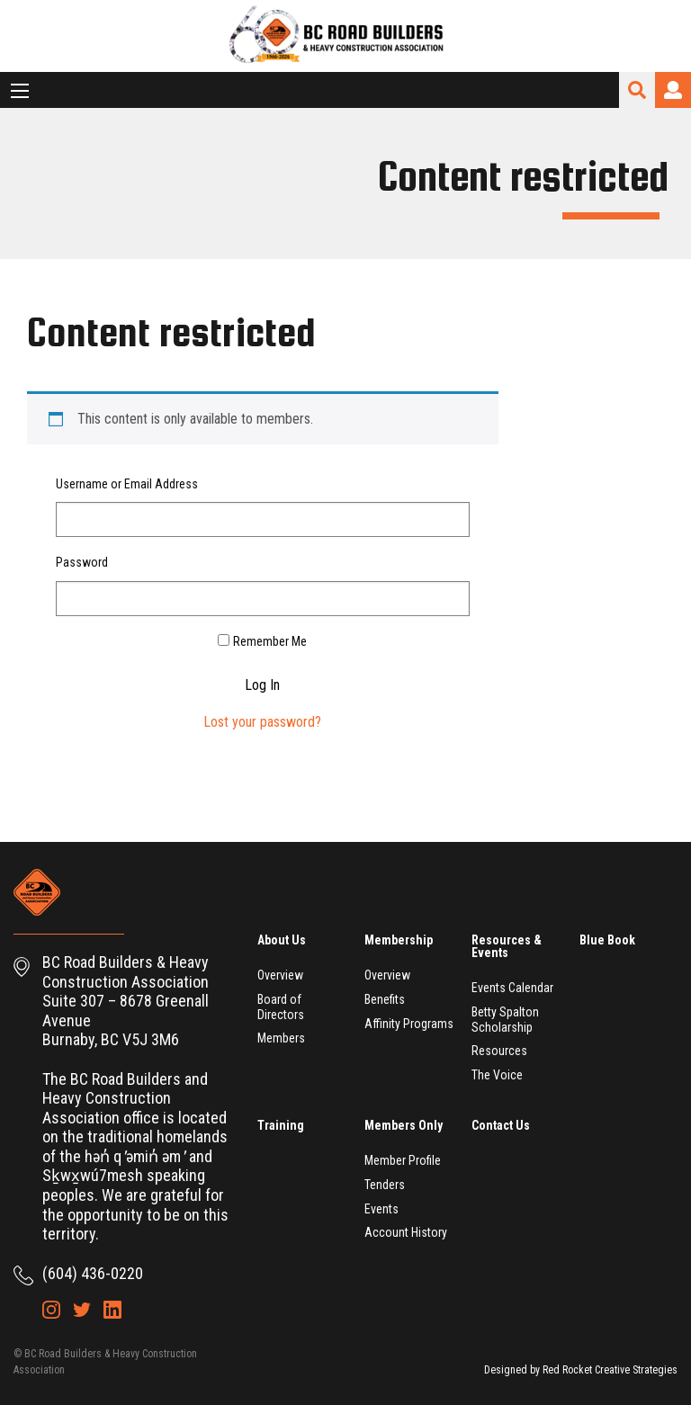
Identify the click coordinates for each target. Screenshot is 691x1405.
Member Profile (402, 1160)
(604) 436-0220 (92, 1273)
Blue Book (607, 940)
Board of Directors (280, 1007)
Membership (398, 940)
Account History (405, 1232)
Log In (262, 685)
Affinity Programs (408, 1023)
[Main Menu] (20, 91)
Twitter (82, 1310)
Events (381, 1209)
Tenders (384, 1184)
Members (281, 1038)
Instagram (51, 1310)
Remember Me (270, 641)
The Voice (497, 1075)
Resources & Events (506, 946)
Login (673, 90)
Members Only (403, 1125)
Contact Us (500, 1125)
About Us (281, 940)
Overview (280, 975)
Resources (499, 1050)
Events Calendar (512, 987)
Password (82, 562)
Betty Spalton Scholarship (505, 1019)
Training (280, 1125)
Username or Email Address (127, 484)
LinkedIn (112, 1310)
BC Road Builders (345, 36)
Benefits (384, 999)
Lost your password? (262, 721)
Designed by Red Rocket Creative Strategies (581, 1370)
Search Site (637, 90)
